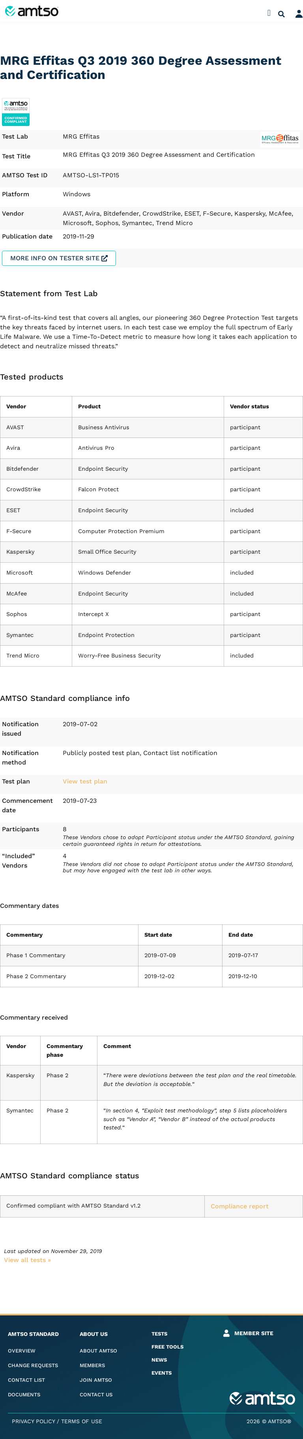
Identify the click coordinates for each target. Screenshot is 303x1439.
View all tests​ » (27, 1260)
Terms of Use (81, 1421)
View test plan (85, 781)
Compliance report (240, 1206)
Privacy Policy (33, 1421)
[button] (269, 12)
